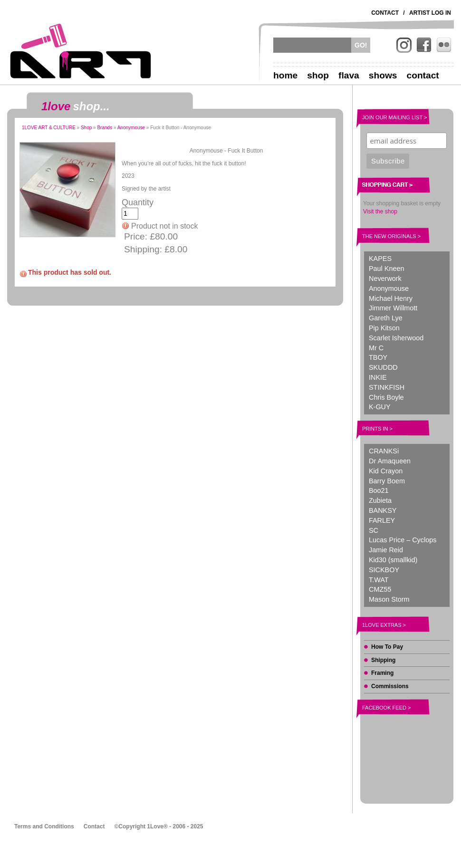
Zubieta (380, 500)
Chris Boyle (386, 397)
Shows (383, 75)
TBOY (378, 357)
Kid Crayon (386, 471)
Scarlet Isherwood (396, 338)
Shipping (383, 660)
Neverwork (385, 278)
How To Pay (387, 646)
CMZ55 (380, 589)
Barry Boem (387, 481)
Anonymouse (131, 127)
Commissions (390, 686)
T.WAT (379, 580)
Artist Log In (430, 13)
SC (373, 530)
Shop (318, 75)
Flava (348, 75)
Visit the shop (380, 211)
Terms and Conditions (44, 826)
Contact (385, 13)
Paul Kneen (386, 268)
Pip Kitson (384, 328)
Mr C (376, 348)
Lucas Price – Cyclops (402, 540)
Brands (104, 127)
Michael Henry (391, 298)
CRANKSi (384, 451)
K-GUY (380, 407)
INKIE (378, 377)
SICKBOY (384, 570)
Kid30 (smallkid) (393, 560)
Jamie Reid (386, 550)
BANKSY (382, 510)
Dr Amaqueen (390, 461)
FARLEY (382, 520)
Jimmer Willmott (393, 308)
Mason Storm (389, 599)
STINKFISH (386, 387)
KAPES (380, 258)
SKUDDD (383, 367)
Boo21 (379, 490)
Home (285, 75)
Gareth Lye (386, 318)
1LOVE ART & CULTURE (49, 127)
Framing (382, 673)
